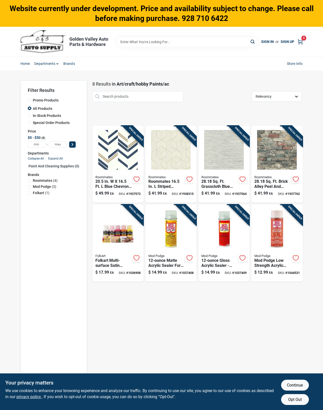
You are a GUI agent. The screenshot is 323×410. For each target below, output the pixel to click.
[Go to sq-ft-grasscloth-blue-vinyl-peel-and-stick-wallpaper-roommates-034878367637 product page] (224, 164)
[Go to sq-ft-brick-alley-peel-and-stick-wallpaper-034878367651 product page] (277, 164)
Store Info (295, 64)
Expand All (55, 158)
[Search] (253, 41)
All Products (42, 108)
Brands (69, 64)
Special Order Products (51, 122)
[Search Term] (187, 42)
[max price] (58, 144)
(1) (41, 193)
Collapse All (36, 158)
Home (25, 64)
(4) (45, 180)
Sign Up (287, 42)
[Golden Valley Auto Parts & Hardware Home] (43, 41)
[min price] (36, 144)
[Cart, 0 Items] (300, 41)
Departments (44, 64)
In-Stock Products (47, 115)
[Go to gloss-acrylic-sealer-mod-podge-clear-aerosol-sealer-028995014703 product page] (224, 243)
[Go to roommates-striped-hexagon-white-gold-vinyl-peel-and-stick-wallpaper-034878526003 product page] (171, 164)
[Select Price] (72, 144)
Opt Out (295, 399)
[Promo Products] (29, 100)
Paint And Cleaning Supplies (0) (54, 166)
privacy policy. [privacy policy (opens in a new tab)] (29, 396)
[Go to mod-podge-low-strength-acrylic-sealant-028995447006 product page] (277, 243)
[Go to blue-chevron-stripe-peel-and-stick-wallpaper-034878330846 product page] (118, 164)
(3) (44, 187)
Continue (295, 385)
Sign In (267, 42)
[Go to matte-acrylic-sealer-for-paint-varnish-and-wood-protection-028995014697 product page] (171, 243)
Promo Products (46, 100)
